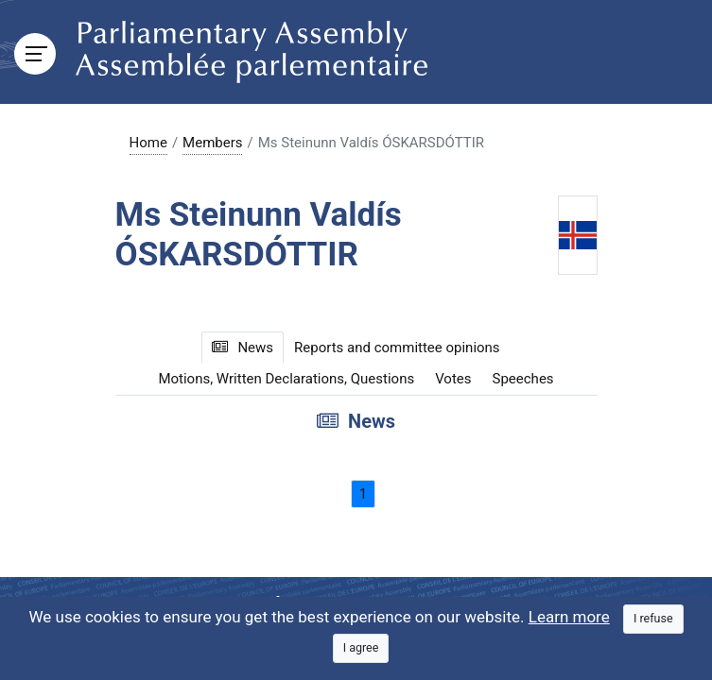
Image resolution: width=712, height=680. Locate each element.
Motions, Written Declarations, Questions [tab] (286, 378)
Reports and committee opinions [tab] (397, 347)
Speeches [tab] (523, 378)
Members (212, 142)
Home (148, 142)
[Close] (653, 619)
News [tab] (242, 347)
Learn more (569, 616)
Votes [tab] (453, 378)
